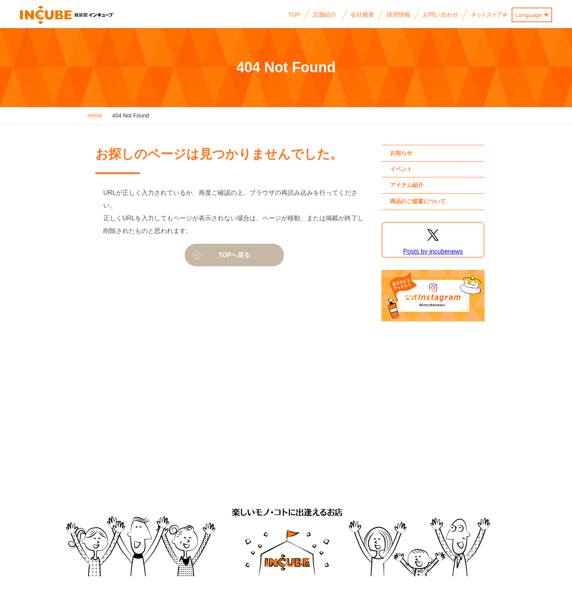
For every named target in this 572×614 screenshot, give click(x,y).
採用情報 (294, 464)
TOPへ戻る (234, 255)
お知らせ (401, 153)
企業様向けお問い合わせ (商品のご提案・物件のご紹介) (356, 469)
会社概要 (259, 464)
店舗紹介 (224, 464)
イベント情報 (137, 464)
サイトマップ (469, 464)
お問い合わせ (423, 464)
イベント (401, 169)
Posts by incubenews (433, 251)
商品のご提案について (418, 201)
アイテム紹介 (406, 185)
